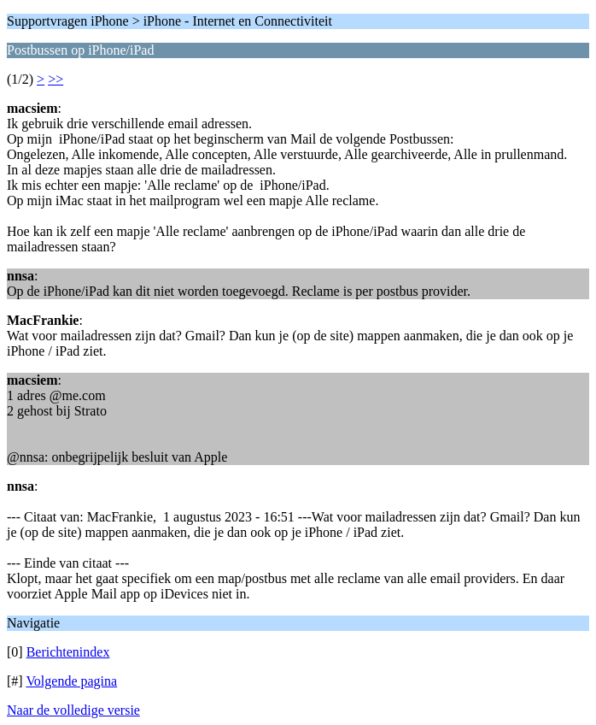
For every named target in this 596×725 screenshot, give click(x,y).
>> (55, 79)
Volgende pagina (71, 681)
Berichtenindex (68, 652)
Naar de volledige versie (73, 710)
